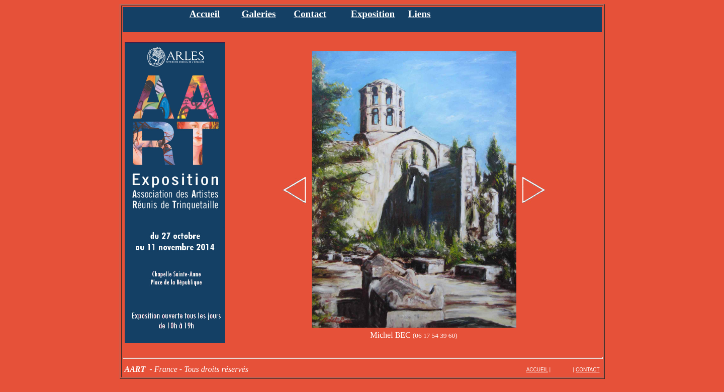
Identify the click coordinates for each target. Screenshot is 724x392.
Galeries (258, 14)
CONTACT (588, 369)
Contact (310, 14)
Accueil (205, 14)
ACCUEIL (537, 369)
